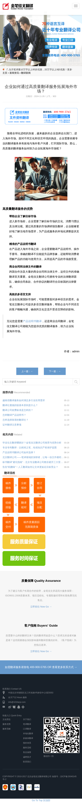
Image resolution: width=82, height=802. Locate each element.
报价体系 (27, 743)
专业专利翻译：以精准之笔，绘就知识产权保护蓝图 (30, 447)
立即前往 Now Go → (41, 606)
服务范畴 (7, 729)
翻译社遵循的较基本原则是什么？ (20, 405)
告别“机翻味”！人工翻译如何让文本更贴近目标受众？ (30, 467)
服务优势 (7, 724)
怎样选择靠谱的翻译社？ (15, 419)
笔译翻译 (27, 724)
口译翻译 (27, 729)
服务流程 (27, 747)
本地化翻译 (28, 733)
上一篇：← (27, 371)
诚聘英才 (27, 757)
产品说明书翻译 (32, 321)
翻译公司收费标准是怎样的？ (18, 410)
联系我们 (27, 762)
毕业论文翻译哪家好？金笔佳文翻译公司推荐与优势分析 (32, 442)
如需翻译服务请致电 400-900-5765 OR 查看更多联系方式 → (41, 667)
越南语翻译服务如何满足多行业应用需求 (24, 400)
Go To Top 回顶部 (41, 800)
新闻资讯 (14, 73)
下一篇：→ (55, 371)
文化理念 (7, 719)
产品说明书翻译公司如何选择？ (19, 452)
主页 (5, 73)
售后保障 (27, 752)
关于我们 (27, 719)
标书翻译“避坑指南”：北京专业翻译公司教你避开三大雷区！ (33, 462)
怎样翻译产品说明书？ (14, 415)
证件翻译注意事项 (12, 424)
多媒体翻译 (28, 738)
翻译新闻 (26, 73)
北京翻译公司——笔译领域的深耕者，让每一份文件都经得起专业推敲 (33, 457)
